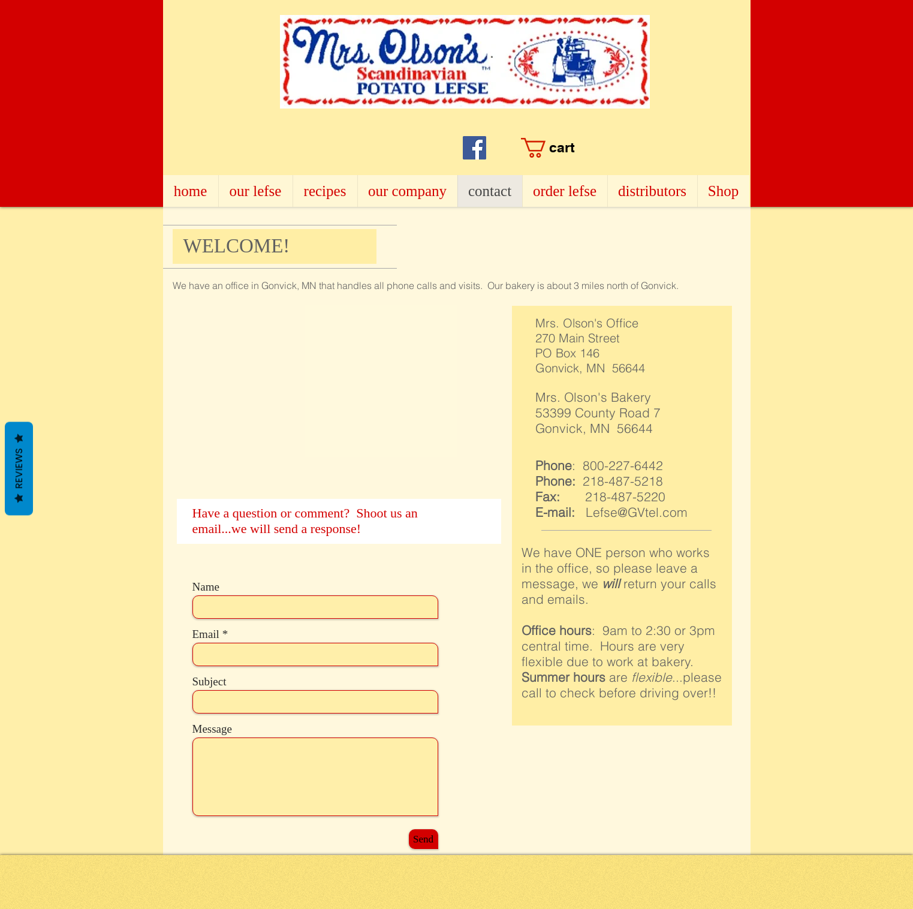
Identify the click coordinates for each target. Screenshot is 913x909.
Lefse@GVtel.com (637, 512)
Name (205, 586)
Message (212, 729)
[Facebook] (474, 147)
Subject (209, 681)
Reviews (19, 469)
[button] (597, 148)
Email (205, 634)
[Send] (423, 839)
